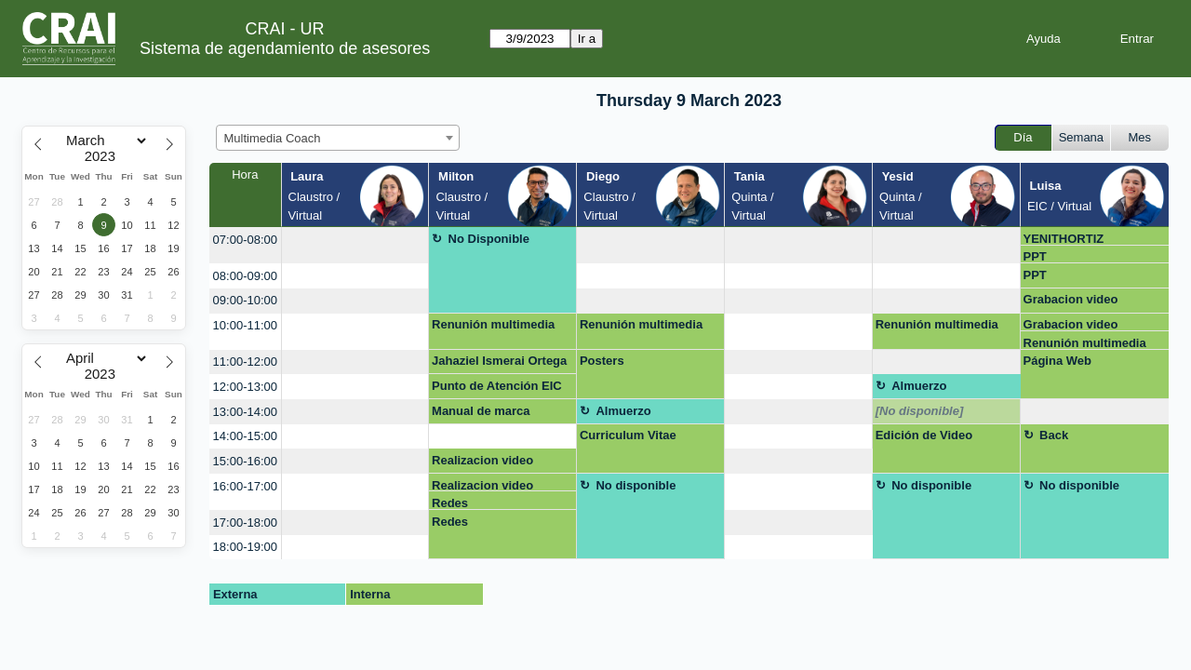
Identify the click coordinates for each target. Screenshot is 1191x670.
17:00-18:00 (245, 522)
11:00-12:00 (245, 361)
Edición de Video (924, 435)
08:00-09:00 (245, 276)
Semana (1081, 137)
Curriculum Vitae (628, 435)
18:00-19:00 (245, 547)
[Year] (104, 156)
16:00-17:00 (245, 486)
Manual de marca (481, 411)
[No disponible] (920, 411)
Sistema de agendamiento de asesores (285, 48)
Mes (1140, 137)
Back (1053, 435)
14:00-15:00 (245, 436)
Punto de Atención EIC (497, 386)
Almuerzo (918, 386)
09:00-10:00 (245, 300)
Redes (450, 503)
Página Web (1057, 361)
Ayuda (1043, 39)
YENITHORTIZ (1064, 239)
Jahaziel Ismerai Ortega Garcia (499, 364)
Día (1022, 137)
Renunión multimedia (493, 324)
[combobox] (338, 138)
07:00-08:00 (245, 240)
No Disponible (488, 239)
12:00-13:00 (245, 387)
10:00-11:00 (245, 325)
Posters (602, 361)
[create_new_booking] (355, 245)
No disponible (636, 485)
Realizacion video (482, 460)
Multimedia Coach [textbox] (272, 138)
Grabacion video (1071, 299)
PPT (1035, 256)
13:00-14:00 (245, 412)
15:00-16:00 (245, 461)
